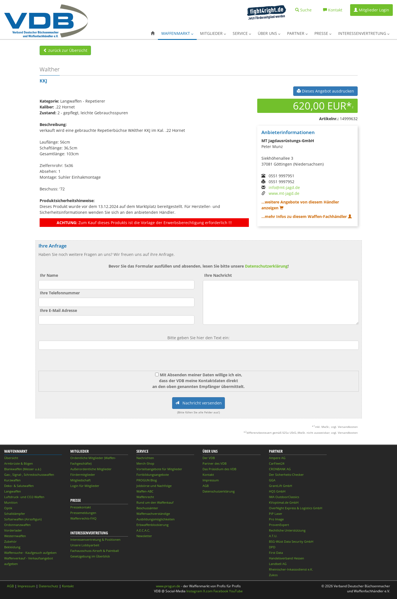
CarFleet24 (276, 463)
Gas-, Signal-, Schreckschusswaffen (29, 474)
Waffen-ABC (144, 491)
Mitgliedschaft (80, 480)
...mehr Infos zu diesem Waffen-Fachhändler (306, 216)
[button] (152, 33)
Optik (8, 508)
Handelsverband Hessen (286, 558)
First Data (276, 553)
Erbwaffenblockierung (152, 525)
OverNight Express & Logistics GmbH (295, 508)
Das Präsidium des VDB (219, 469)
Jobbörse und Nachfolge (154, 486)
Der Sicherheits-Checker (286, 474)
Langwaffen (12, 491)
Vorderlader (13, 530)
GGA (272, 480)
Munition (11, 502)
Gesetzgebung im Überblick (90, 556)
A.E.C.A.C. (143, 530)
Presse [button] (322, 33)
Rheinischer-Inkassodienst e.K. (291, 569)
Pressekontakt (80, 507)
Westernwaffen (15, 536)
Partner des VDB (215, 463)
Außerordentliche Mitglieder (91, 469)
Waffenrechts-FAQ (83, 518)
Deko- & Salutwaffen (19, 486)
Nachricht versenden (198, 403)
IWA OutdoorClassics (284, 497)
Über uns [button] (269, 33)
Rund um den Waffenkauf (155, 502)
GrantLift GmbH (280, 486)
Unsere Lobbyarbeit (84, 545)
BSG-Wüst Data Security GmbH (291, 541)
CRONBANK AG (280, 469)
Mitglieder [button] (213, 33)
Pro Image (276, 519)
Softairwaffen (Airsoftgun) (23, 519)
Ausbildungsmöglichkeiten (155, 519)
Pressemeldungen (83, 513)
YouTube (236, 591)
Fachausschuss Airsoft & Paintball (94, 551)
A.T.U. (273, 536)
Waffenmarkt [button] (177, 33)
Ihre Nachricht (218, 275)
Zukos (273, 575)
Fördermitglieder (82, 474)
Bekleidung (12, 547)
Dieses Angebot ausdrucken (325, 91)
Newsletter (144, 536)
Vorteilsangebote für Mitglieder (159, 469)
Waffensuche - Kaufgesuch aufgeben (30, 553)
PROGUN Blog (146, 480)
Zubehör (10, 541)
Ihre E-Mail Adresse (58, 310)
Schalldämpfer (14, 513)
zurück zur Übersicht (65, 50)
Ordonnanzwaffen (17, 525)
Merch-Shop (145, 463)
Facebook (220, 591)
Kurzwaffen (12, 480)
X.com (208, 591)
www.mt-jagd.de (284, 193)
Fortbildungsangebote (152, 474)
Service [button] (242, 33)
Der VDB (209, 458)
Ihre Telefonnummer (60, 292)
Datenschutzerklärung (266, 266)
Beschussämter (147, 508)
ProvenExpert (279, 525)
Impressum (211, 480)
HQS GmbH (277, 491)
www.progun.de (168, 586)
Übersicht (11, 458)
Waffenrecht (145, 497)
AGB (206, 486)
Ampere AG (277, 458)
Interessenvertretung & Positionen (95, 539)
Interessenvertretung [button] (363, 33)
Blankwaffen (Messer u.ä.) (22, 469)
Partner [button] (297, 33)
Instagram (194, 591)
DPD (272, 547)
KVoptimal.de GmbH (284, 502)
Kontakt (208, 474)
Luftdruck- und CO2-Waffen (24, 497)
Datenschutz (48, 586)
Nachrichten (145, 458)
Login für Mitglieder (84, 486)
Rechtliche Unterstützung (287, 530)
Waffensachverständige (153, 513)
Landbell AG (278, 564)
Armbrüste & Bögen (18, 463)
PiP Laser (275, 513)
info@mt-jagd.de (284, 187)
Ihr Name (49, 275)
